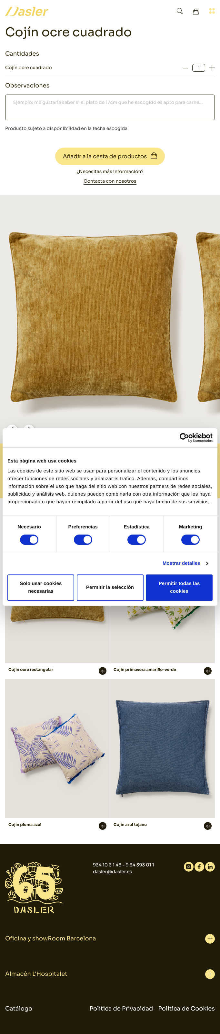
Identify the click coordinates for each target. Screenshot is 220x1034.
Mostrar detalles (181, 563)
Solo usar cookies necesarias (41, 587)
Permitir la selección (110, 587)
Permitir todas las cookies (179, 587)
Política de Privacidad (121, 1008)
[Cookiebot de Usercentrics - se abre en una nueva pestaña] (184, 438)
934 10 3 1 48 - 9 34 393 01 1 (123, 865)
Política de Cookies (186, 1008)
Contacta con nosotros (110, 181)
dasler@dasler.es (112, 872)
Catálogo (18, 1008)
